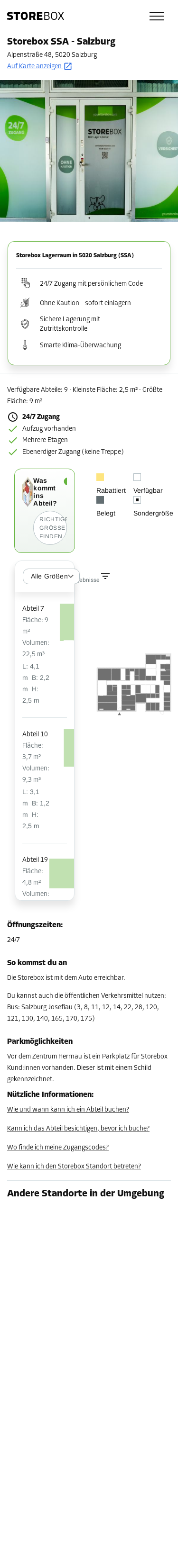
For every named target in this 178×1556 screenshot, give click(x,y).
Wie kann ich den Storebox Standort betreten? (74, 1166)
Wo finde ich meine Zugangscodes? (58, 1147)
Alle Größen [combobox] (49, 576)
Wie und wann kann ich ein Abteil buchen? (68, 1109)
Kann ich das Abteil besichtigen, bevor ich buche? (78, 1128)
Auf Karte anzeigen (40, 66)
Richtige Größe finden (52, 528)
